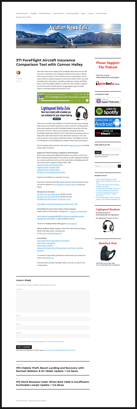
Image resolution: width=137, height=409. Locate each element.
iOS (67, 223)
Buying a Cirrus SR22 (23, 17)
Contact (91, 13)
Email (18, 324)
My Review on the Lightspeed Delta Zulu (51, 172)
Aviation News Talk (21, 400)
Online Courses (101, 13)
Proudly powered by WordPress (37, 400)
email (67, 177)
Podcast (18, 81)
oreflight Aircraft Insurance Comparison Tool (54, 199)
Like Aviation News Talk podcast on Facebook (53, 241)
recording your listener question (65, 184)
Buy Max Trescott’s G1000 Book (48, 194)
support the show (75, 145)
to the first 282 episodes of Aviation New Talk (57, 204)
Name (18, 315)
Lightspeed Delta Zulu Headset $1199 (50, 165)
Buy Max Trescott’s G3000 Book (48, 197)
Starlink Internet (22, 13)
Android (74, 223)
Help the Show (58, 13)
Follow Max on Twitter (45, 245)
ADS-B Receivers (45, 13)
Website (19, 332)
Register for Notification (78, 211)
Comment (19, 289)
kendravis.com (48, 258)
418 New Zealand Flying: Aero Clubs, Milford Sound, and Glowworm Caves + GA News (108, 181)
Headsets (33, 13)
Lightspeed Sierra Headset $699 (48, 170)
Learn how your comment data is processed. (59, 350)
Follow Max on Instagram (46, 243)
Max (17, 76)
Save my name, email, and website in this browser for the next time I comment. (41, 341)
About (83, 13)
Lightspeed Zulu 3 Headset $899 (48, 167)
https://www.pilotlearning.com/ (50, 233)
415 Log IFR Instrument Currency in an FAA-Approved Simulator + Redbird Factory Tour (107, 194)
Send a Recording (72, 13)
